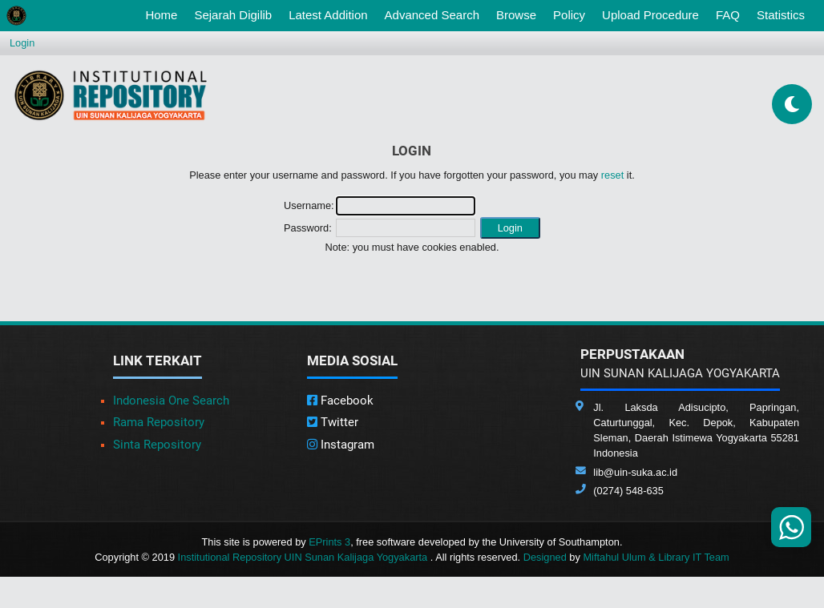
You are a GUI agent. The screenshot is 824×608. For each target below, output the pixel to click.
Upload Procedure (650, 15)
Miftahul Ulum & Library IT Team (656, 557)
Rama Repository (158, 422)
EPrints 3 (329, 542)
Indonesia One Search (171, 400)
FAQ (728, 15)
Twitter (332, 422)
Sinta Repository (157, 444)
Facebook (340, 400)
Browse (516, 15)
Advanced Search (432, 15)
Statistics (781, 15)
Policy (569, 15)
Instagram (340, 444)
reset (612, 175)
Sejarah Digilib (233, 15)
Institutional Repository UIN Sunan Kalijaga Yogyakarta (304, 557)
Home (164, 14)
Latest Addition (328, 15)
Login (22, 43)
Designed (545, 557)
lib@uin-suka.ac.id (635, 472)
